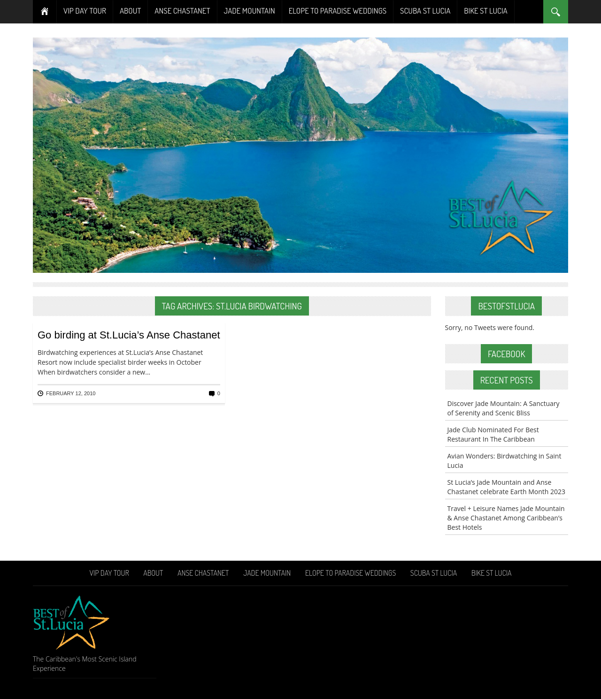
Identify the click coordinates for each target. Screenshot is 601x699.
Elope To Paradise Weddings (337, 10)
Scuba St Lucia (425, 10)
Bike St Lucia (485, 10)
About (130, 10)
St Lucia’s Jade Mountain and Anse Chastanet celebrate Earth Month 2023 (506, 487)
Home (45, 11)
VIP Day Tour (84, 10)
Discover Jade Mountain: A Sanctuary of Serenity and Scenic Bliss (503, 408)
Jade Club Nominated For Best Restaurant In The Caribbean (493, 434)
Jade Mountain (249, 10)
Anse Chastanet (182, 10)
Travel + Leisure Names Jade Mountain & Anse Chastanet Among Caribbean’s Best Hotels (506, 518)
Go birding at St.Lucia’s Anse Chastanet (129, 335)
